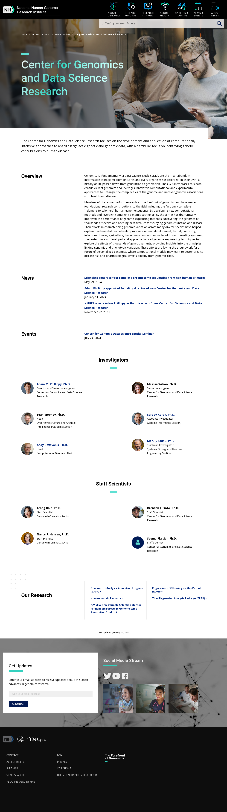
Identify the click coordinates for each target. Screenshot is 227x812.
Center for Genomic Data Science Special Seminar (119, 334)
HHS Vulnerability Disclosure (77, 775)
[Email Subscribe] (51, 694)
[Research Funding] (131, 10)
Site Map (12, 768)
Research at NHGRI (41, 34)
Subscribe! (18, 704)
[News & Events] (199, 10)
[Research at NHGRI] (148, 10)
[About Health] (165, 10)
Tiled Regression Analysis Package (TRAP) (178, 598)
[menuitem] (114, 9)
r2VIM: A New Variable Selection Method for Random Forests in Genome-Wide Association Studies (116, 608)
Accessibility (15, 762)
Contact (12, 755)
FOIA (60, 755)
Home (24, 34)
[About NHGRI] (215, 10)
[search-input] (161, 23)
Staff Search (15, 775)
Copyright (64, 768)
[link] (107, 676)
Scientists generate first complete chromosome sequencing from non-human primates (144, 278)
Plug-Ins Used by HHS (20, 781)
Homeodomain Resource (106, 598)
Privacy (62, 762)
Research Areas (62, 34)
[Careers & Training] (182, 10)
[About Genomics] (114, 10)
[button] (37, 741)
